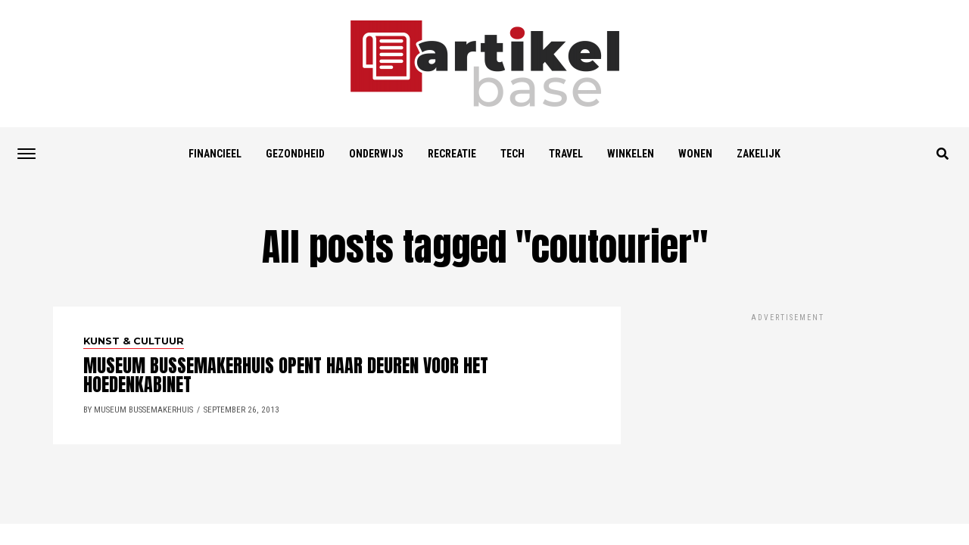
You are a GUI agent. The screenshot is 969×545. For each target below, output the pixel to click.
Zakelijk (758, 154)
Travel (566, 154)
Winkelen (630, 154)
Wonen (695, 154)
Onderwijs (376, 154)
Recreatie (452, 154)
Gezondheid (295, 154)
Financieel (215, 154)
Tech (512, 154)
